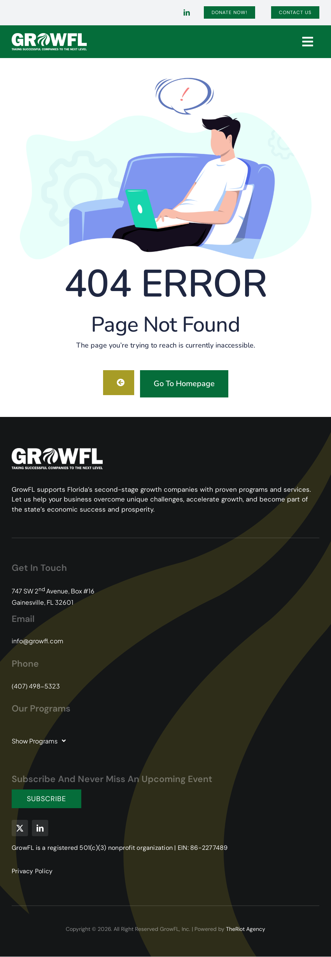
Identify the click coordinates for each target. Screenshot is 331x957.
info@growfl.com (37, 641)
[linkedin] (187, 12)
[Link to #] (307, 41)
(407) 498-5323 (36, 686)
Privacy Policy (32, 871)
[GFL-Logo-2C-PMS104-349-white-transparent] (49, 36)
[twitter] (20, 828)
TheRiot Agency (245, 928)
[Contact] (295, 12)
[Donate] (229, 12)
